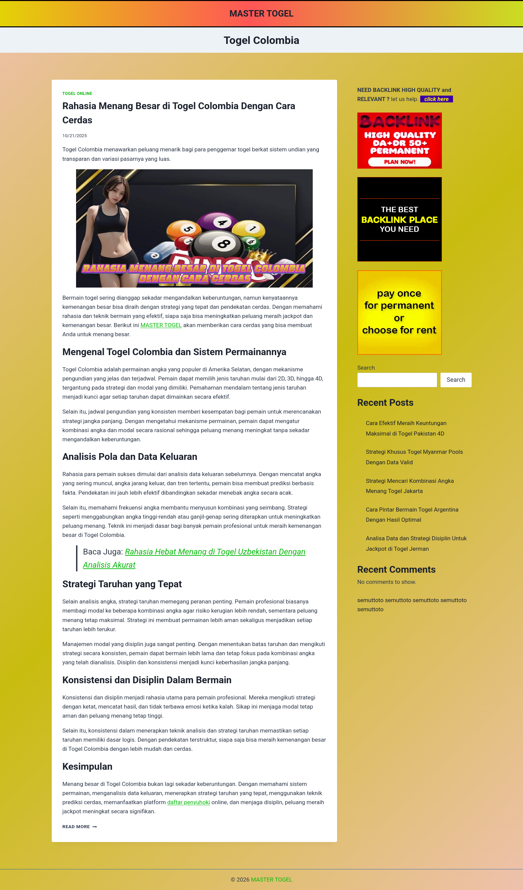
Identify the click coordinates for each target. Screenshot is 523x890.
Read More (80, 826)
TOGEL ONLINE (77, 93)
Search (366, 367)
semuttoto (370, 600)
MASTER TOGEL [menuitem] (161, 325)
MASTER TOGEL (271, 879)
